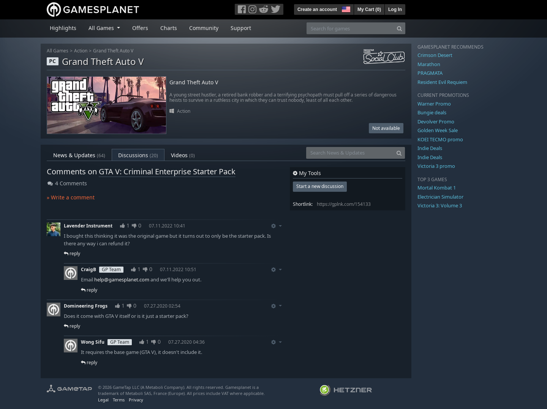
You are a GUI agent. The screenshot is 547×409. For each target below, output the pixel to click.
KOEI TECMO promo (440, 139)
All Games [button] (102, 28)
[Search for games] (350, 28)
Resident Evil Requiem (442, 82)
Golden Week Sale (437, 130)
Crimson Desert (434, 55)
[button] (345, 8)
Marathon (428, 64)
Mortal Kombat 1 (436, 187)
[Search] (399, 28)
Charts (168, 28)
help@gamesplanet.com (121, 279)
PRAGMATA (430, 72)
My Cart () (369, 9)
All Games (57, 51)
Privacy (136, 400)
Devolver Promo (435, 121)
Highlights (63, 28)
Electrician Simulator (440, 196)
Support (241, 28)
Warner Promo (434, 103)
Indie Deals (429, 148)
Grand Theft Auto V (113, 51)
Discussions (138, 155)
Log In (395, 9)
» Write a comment (71, 197)
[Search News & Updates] (350, 153)
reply (72, 253)
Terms (119, 400)
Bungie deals (431, 112)
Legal (103, 400)
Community (203, 28)
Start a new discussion (319, 186)
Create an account (317, 9)
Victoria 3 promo (436, 166)
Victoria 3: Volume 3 (439, 205)
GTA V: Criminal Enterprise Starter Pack (167, 171)
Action (80, 51)
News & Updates (79, 155)
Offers (140, 28)
